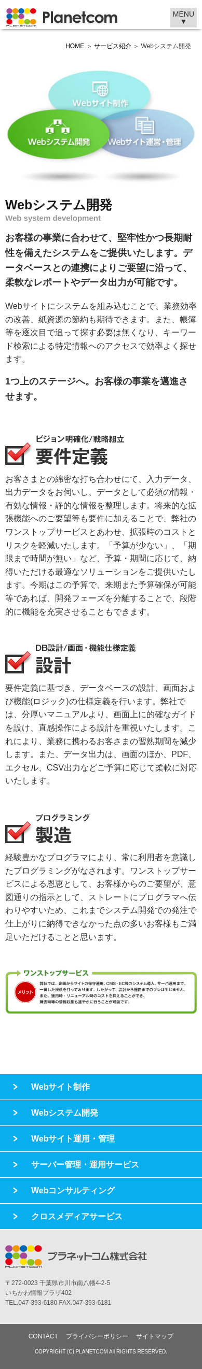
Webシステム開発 (64, 1112)
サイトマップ (154, 1336)
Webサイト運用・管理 (73, 1138)
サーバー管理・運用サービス (85, 1164)
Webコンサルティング (73, 1190)
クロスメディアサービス (77, 1216)
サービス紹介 (112, 46)
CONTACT (43, 1336)
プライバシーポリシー (97, 1336)
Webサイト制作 (60, 1086)
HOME (74, 46)
